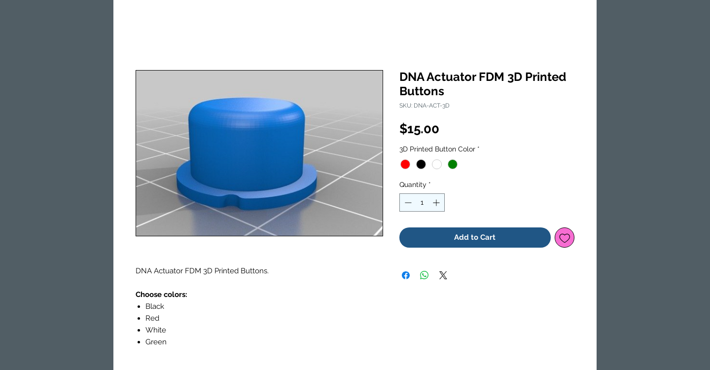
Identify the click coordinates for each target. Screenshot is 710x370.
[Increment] (437, 202)
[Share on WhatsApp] (424, 275)
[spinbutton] (422, 202)
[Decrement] (407, 202)
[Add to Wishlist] (565, 237)
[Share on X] (443, 275)
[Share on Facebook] (406, 275)
